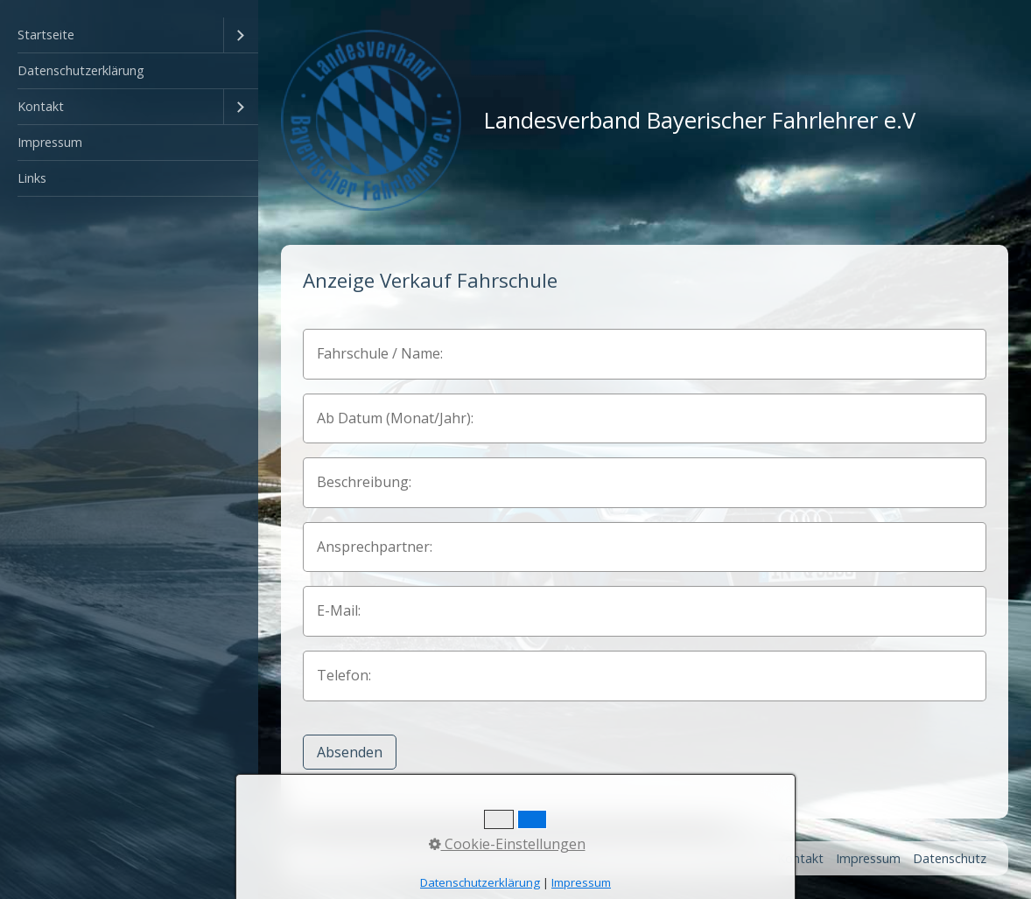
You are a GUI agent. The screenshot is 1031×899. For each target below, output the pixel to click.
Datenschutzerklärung (81, 70)
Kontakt (41, 106)
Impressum (50, 142)
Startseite (46, 34)
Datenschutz (949, 858)
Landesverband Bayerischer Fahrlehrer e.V (699, 120)
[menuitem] (129, 35)
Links (32, 178)
